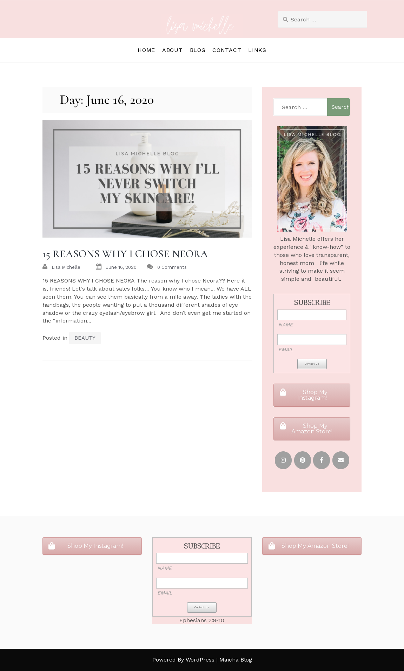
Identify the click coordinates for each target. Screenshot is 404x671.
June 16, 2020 (121, 267)
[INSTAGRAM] (283, 460)
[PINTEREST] (302, 460)
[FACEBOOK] (321, 460)
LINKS (257, 50)
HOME (146, 50)
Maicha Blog (235, 659)
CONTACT (226, 50)
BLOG (198, 50)
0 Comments (172, 267)
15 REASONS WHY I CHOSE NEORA (125, 253)
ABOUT (172, 50)
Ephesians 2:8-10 (201, 620)
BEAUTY (84, 338)
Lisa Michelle (66, 267)
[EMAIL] (340, 460)
